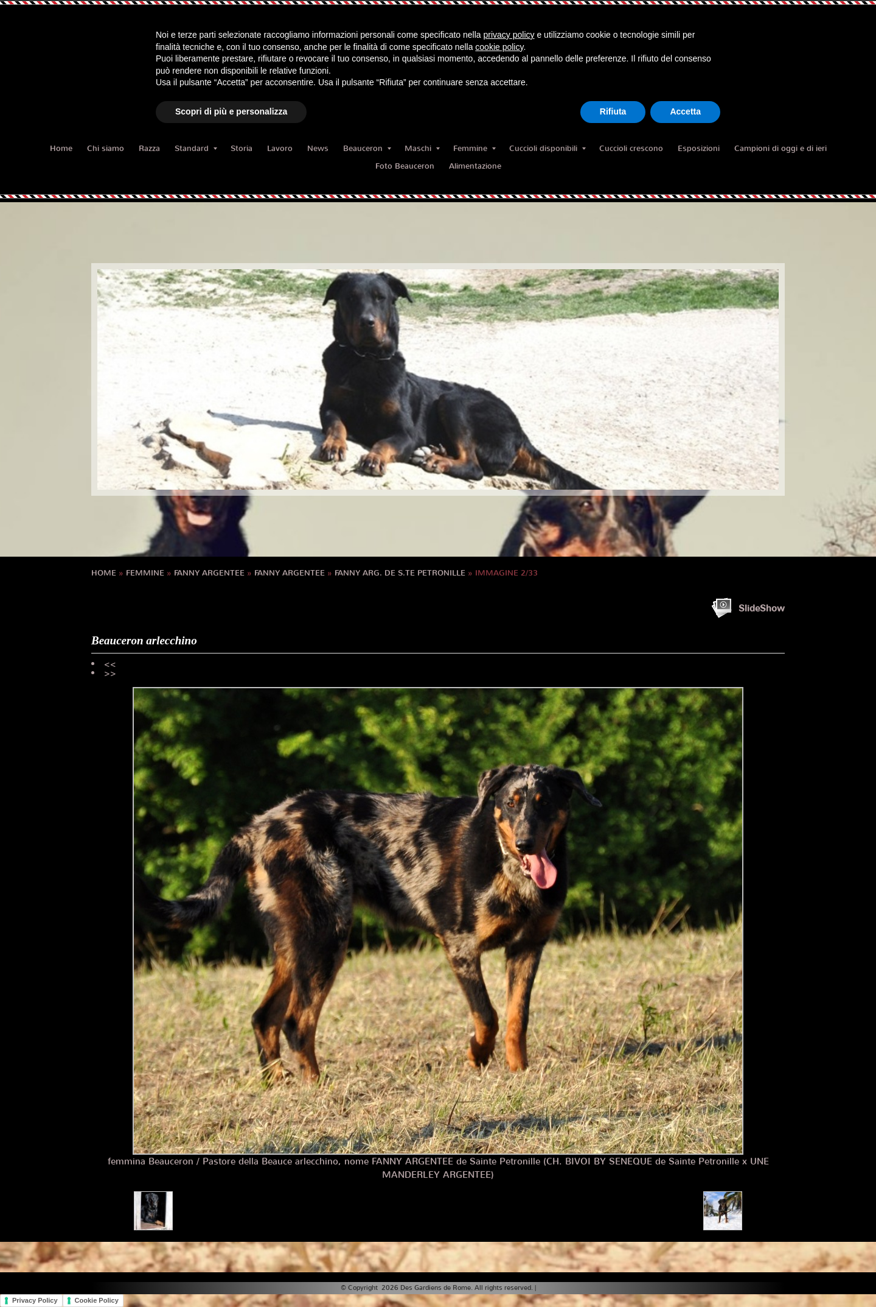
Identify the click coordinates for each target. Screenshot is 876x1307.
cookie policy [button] (499, 47)
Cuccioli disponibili (547, 148)
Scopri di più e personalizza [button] (231, 111)
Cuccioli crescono (631, 148)
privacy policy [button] (509, 35)
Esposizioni (699, 148)
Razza (149, 148)
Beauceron (367, 148)
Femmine (474, 148)
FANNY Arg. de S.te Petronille (400, 573)
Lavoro (280, 148)
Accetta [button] (685, 111)
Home (61, 148)
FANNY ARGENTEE (209, 573)
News (317, 148)
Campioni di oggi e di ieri (780, 148)
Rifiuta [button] (613, 111)
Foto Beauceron (404, 166)
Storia (241, 148)
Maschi (422, 148)
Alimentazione (475, 166)
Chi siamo (105, 148)
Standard (196, 148)
